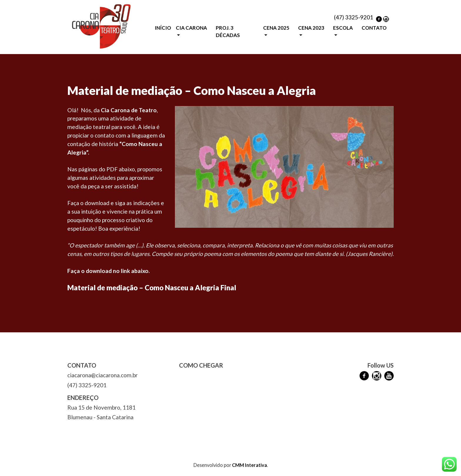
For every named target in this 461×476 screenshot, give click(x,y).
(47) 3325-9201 (353, 17)
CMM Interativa (249, 465)
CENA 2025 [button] (276, 28)
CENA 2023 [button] (311, 28)
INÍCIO (163, 28)
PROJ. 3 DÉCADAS (228, 31)
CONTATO (374, 28)
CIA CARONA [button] (191, 28)
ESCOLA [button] (343, 28)
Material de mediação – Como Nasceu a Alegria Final (151, 287)
